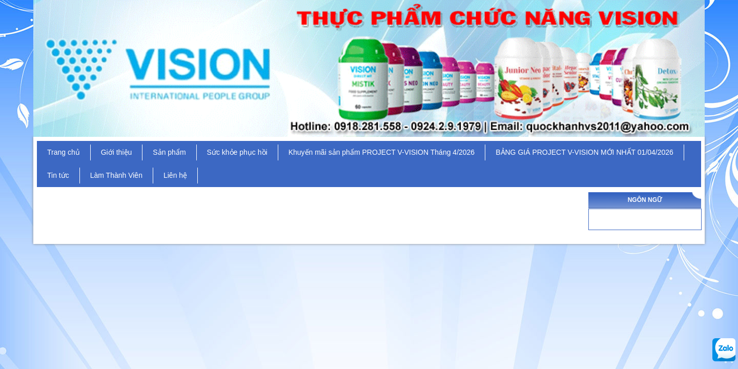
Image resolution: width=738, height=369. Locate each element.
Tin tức (58, 175)
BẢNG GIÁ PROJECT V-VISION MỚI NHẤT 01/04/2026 (584, 152)
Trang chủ (63, 152)
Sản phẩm (169, 152)
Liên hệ (175, 175)
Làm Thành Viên (116, 175)
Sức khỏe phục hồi (237, 152)
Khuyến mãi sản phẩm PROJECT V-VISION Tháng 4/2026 (382, 152)
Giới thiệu (116, 152)
